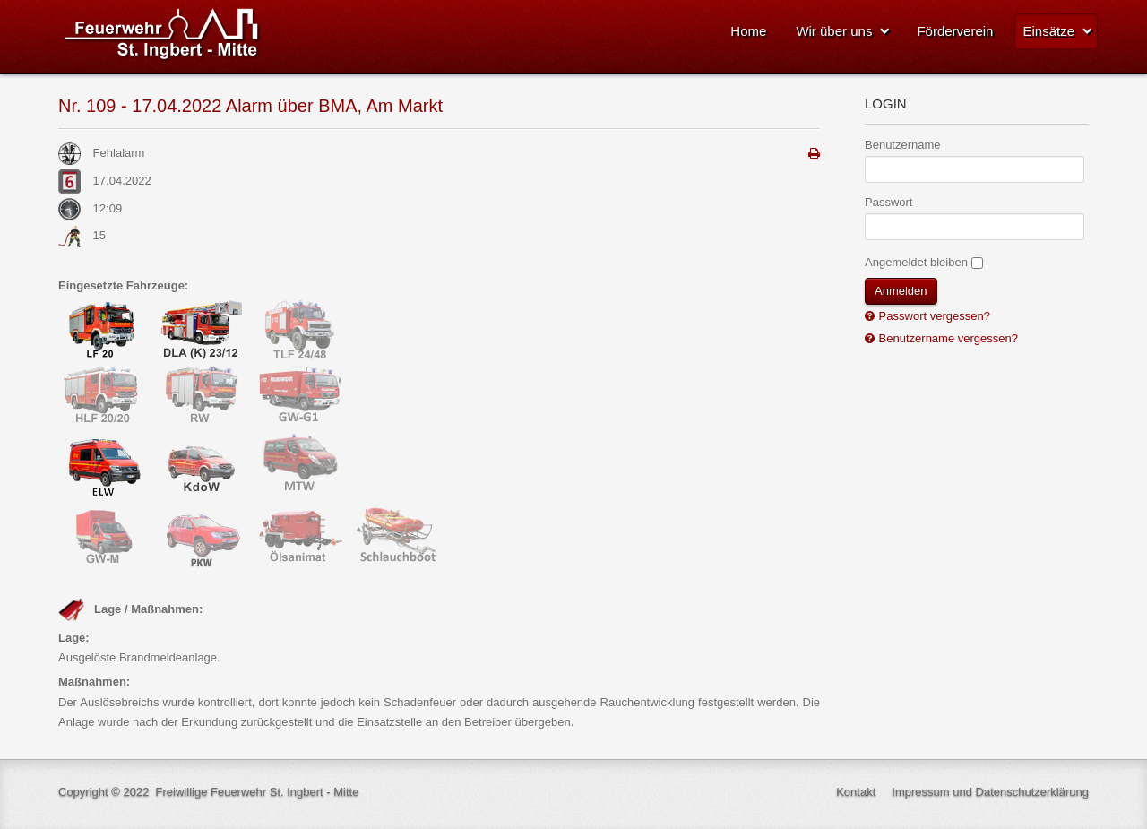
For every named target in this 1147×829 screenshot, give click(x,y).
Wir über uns (834, 31)
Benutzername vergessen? (946, 338)
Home (748, 31)
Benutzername (903, 144)
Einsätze (1048, 31)
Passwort (888, 202)
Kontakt (855, 792)
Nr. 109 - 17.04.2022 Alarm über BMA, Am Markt (250, 106)
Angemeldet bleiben (916, 262)
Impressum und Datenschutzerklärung (990, 792)
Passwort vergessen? (932, 316)
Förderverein (955, 31)
